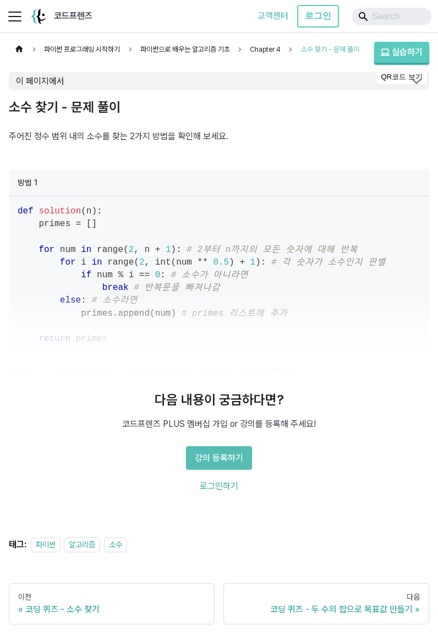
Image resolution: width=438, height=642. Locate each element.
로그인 (318, 15)
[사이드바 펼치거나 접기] (15, 16)
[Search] (391, 16)
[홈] (19, 49)
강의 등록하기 (219, 458)
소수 (115, 544)
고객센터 (273, 15)
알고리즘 (82, 544)
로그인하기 (219, 486)
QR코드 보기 (402, 77)
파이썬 (46, 544)
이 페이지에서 (40, 81)
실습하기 (402, 52)
